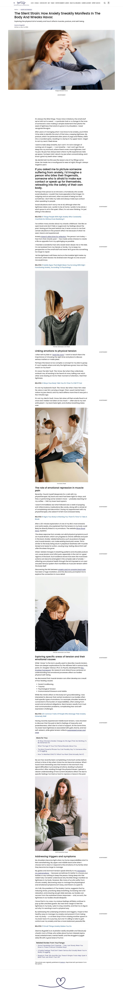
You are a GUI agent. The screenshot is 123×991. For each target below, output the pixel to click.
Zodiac (37, 3)
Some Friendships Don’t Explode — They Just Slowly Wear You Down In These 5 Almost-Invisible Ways (60, 946)
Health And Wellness (26, 9)
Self (49, 3)
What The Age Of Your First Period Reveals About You (57, 746)
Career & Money (86, 3)
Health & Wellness (75, 3)
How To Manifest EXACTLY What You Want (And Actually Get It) (61, 754)
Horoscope (43, 3)
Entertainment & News (62, 3)
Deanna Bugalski (19, 25)
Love (32, 3)
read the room (58, 355)
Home (16, 9)
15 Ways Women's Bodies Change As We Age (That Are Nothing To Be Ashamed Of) (62, 741)
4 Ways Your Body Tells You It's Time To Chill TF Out (62, 383)
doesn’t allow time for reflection (53, 236)
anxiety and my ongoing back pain (72, 569)
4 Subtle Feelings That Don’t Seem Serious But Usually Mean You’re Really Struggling (62, 951)
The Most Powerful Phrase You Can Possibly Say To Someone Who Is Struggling (62, 750)
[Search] (104, 2)
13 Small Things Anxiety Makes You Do (57, 926)
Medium (62, 962)
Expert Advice (96, 3)
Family (53, 3)
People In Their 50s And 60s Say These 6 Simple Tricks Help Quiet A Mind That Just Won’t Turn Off (62, 956)
